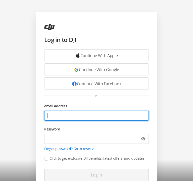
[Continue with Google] (96, 55)
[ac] (49, 27)
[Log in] (96, 175)
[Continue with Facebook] (96, 83)
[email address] (96, 116)
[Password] (96, 139)
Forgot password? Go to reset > (69, 148)
